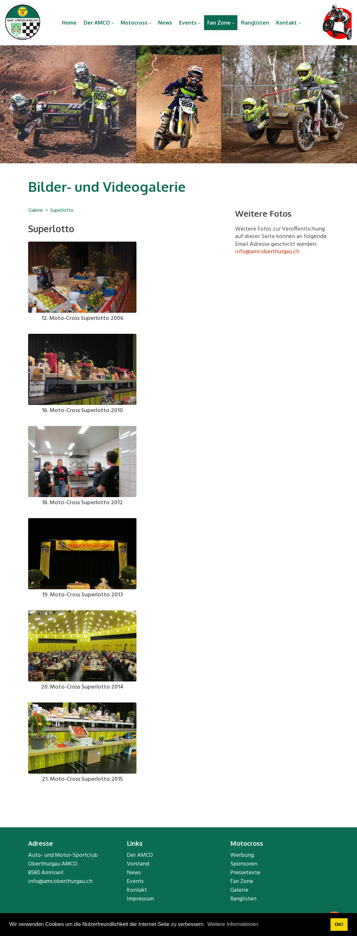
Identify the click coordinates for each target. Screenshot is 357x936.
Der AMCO (140, 855)
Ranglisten (243, 899)
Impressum (140, 899)
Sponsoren (243, 864)
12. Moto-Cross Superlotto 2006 (82, 318)
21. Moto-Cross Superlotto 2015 (82, 779)
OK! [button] (339, 924)
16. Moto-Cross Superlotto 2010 (82, 410)
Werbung (242, 855)
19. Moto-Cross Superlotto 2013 (82, 595)
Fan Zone (241, 881)
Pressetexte (245, 872)
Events (135, 881)
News (134, 872)
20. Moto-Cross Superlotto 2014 (82, 687)
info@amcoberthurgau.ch (267, 251)
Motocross (246, 843)
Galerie (239, 890)
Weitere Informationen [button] (232, 924)
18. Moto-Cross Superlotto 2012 (82, 502)
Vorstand (138, 864)
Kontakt (137, 890)
